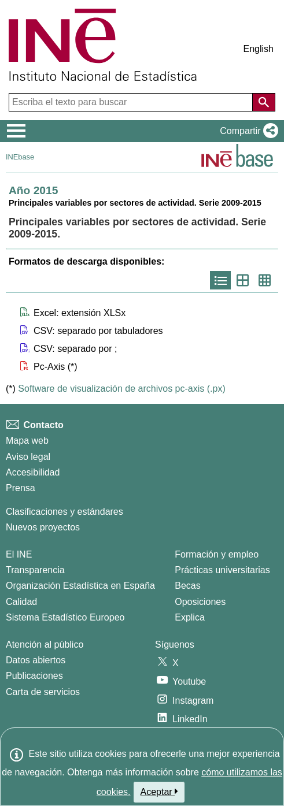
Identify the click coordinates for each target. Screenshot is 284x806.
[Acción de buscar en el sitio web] (263, 102)
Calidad (21, 602)
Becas (187, 585)
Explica (190, 617)
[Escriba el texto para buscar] (132, 102)
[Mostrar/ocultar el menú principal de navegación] (16, 131)
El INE (19, 554)
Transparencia (35, 570)
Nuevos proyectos (43, 527)
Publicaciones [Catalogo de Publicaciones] (34, 676)
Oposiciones (200, 602)
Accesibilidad (33, 472)
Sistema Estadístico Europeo (65, 617)
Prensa (20, 488)
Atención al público (44, 644)
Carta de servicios (43, 692)
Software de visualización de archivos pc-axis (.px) (121, 388)
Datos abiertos (35, 660)
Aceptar (159, 791)
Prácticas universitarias (222, 570)
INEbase (20, 157)
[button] (246, 131)
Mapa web (27, 440)
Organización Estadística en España (80, 585)
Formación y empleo (217, 554)
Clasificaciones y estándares (64, 512)
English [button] (259, 49)
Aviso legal (28, 457)
